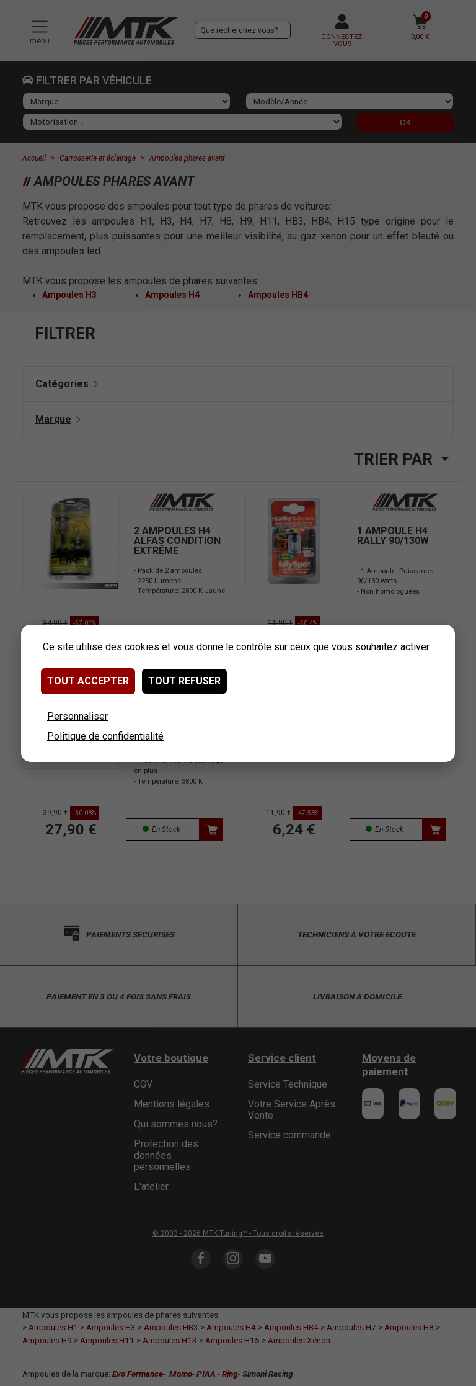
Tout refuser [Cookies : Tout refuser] (184, 681)
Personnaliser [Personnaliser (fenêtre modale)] (77, 716)
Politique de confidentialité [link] (105, 736)
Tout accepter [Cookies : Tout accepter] (88, 681)
